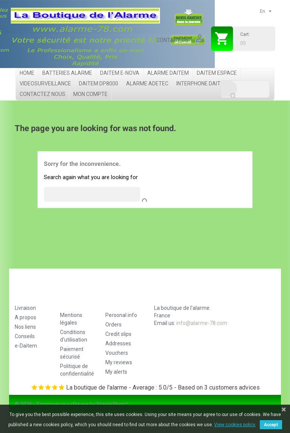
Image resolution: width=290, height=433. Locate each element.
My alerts (116, 372)
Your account (121, 297)
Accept (271, 424)
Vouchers (116, 353)
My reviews (118, 362)
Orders (113, 325)
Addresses (118, 343)
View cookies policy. (235, 424)
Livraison (25, 308)
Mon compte (90, 94)
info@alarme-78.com (201, 323)
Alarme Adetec (147, 83)
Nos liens (25, 327)
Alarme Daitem (168, 73)
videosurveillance (45, 83)
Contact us (172, 40)
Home (27, 73)
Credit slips (118, 334)
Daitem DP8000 (98, 83)
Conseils (25, 336)
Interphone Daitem (202, 83)
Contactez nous (42, 94)
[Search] (245, 88)
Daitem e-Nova (119, 73)
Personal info (121, 315)
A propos (25, 317)
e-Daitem (26, 346)
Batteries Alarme (67, 73)
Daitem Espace (217, 73)
